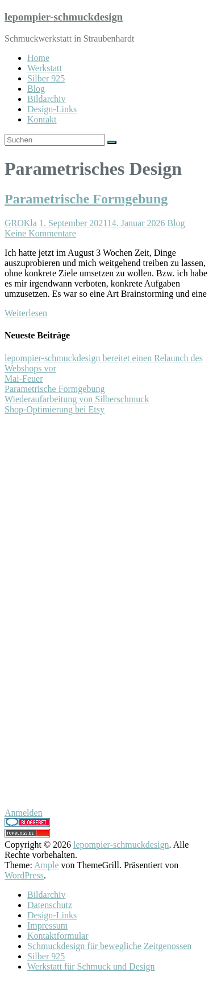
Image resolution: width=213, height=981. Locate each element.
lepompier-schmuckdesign (64, 17)
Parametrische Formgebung (86, 198)
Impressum (47, 925)
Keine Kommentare (40, 233)
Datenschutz (49, 905)
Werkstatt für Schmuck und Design (90, 966)
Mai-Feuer (24, 378)
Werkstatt (44, 68)
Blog (36, 88)
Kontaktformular (58, 936)
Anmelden (24, 813)
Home (38, 58)
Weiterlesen (26, 313)
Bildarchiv (46, 99)
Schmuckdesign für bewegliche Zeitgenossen (109, 946)
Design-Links (52, 109)
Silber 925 (46, 78)
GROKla (21, 223)
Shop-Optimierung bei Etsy (55, 409)
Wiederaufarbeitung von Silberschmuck (77, 399)
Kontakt (42, 119)
